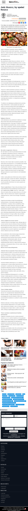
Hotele (2, 467)
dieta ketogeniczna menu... (19, 399)
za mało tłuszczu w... (20, 404)
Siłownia (3, 447)
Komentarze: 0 (22, 18)
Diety (2, 457)
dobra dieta (5, 395)
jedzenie (4, 394)
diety (24, 394)
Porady (2, 451)
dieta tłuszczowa (14, 406)
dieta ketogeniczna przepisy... (20, 401)
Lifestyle (3, 449)
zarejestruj (17, 437)
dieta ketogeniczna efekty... (8, 401)
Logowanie (3, 488)
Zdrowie (3, 460)
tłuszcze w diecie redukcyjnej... (8, 404)
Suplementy (3, 458)
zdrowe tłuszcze (6, 406)
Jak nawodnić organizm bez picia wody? (20, 358)
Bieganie (3, 455)
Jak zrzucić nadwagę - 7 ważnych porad (7, 348)
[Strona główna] (14, 2)
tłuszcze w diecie (20, 395)
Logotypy (3, 493)
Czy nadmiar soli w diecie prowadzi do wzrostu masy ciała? (6, 359)
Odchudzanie (15, 18)
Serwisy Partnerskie (5, 480)
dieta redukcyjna (11, 394)
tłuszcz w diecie (12, 395)
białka (11, 190)
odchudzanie (18, 394)
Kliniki (2, 472)
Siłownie (3, 470)
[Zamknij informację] (25, 509)
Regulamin (3, 498)
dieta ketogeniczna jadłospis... (17, 397)
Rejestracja (3, 486)
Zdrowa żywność (4, 474)
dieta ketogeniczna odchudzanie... (9, 402)
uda (22, 205)
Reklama (3, 500)
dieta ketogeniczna (6, 397)
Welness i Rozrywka (5, 478)
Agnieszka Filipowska (12, 15)
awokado (10, 25)
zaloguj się (10, 437)
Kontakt (3, 502)
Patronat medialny (5, 495)
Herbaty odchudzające (20, 347)
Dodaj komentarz (13, 431)
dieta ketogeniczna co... (7, 399)
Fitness (2, 446)
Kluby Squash (4, 476)
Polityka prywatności (5, 496)
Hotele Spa (3, 469)
